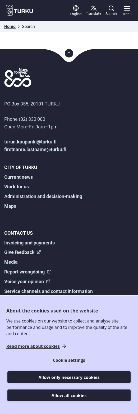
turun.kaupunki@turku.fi (30, 142)
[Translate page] (93, 10)
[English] (76, 10)
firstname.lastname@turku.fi (35, 149)
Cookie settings (69, 360)
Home (10, 26)
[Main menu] (127, 10)
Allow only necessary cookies (68, 377)
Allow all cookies (69, 395)
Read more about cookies (33, 346)
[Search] (111, 10)
